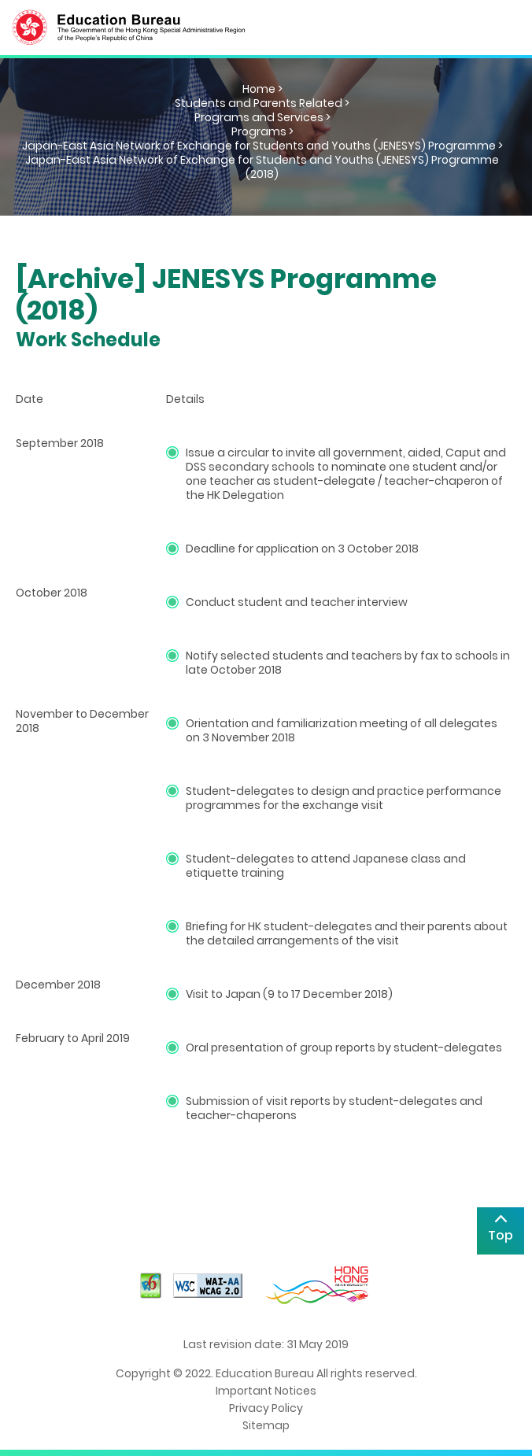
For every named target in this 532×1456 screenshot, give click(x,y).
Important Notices (266, 1391)
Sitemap (266, 1425)
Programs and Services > (262, 117)
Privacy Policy (266, 1408)
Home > (262, 89)
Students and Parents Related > (262, 103)
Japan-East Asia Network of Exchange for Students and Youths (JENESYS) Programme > (262, 146)
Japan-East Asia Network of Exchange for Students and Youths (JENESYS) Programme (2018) (262, 167)
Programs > (262, 131)
